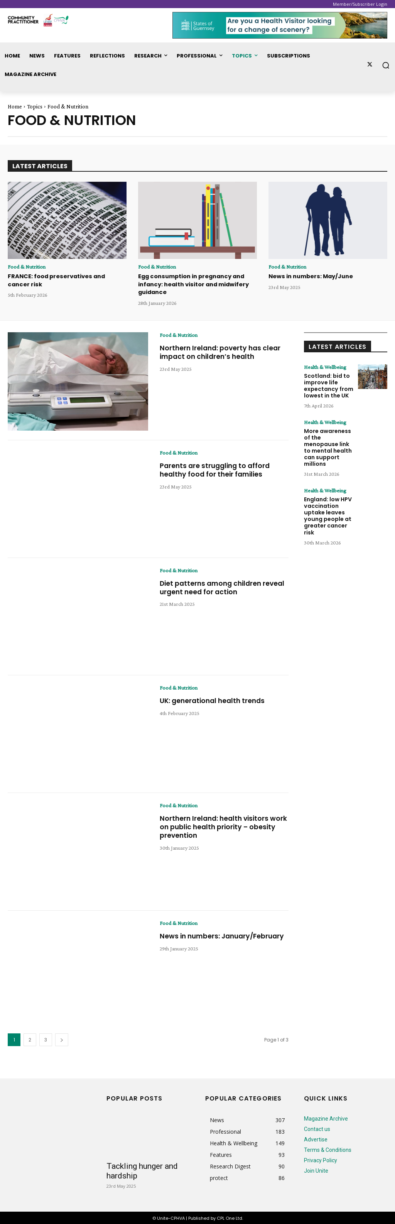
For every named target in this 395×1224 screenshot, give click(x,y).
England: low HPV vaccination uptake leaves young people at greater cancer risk (328, 514)
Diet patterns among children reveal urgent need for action (213, 586)
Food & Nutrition (27, 266)
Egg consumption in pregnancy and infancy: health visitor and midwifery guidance (192, 283)
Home (15, 106)
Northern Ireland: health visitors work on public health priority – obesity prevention (216, 825)
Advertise (315, 1138)
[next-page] (61, 1038)
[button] (385, 65)
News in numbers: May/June (309, 276)
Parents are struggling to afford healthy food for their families (217, 469)
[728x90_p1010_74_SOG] (279, 25)
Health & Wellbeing (325, 366)
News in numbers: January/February (193, 939)
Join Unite (316, 1170)
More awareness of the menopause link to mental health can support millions (328, 446)
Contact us (317, 1128)
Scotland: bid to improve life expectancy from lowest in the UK (328, 384)
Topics (34, 106)
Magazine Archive (326, 1117)
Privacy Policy (320, 1159)
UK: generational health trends (214, 699)
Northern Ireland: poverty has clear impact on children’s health (222, 351)
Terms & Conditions (327, 1149)
